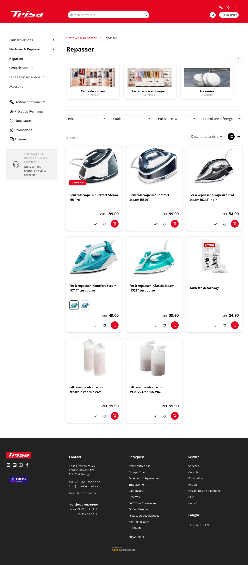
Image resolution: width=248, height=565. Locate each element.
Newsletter (137, 537)
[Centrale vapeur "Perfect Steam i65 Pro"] (94, 188)
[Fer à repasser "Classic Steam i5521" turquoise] (154, 284)
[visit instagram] (8, 465)
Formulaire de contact (83, 493)
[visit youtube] (21, 465)
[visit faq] (221, 7)
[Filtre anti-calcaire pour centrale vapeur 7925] (94, 380)
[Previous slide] (229, 58)
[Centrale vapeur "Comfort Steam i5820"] (154, 188)
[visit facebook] (27, 465)
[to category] (93, 82)
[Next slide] (238, 58)
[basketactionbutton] (115, 224)
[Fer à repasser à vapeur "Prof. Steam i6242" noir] (214, 188)
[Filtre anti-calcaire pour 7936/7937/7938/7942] (154, 380)
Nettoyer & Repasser (81, 38)
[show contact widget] (31, 164)
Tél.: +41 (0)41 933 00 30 (84, 482)
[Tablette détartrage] (214, 284)
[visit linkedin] (14, 465)
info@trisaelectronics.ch (84, 486)
